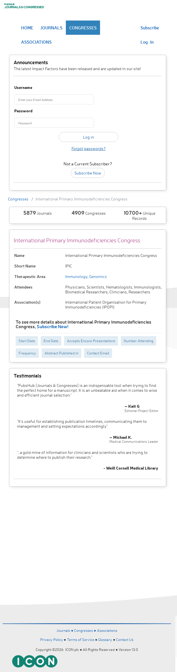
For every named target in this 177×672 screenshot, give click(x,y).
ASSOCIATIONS (36, 42)
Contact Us (124, 639)
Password (23, 111)
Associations (107, 630)
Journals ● (65, 630)
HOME (27, 28)
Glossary (105, 639)
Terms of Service (80, 639)
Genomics (97, 276)
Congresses (18, 198)
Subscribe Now (87, 172)
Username (23, 87)
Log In (147, 42)
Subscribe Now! (52, 326)
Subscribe (150, 28)
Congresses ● (85, 630)
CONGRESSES (83, 28)
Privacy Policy (51, 639)
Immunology (76, 276)
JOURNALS (51, 28)
